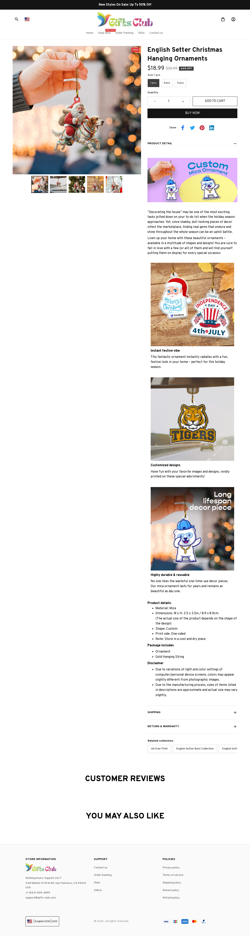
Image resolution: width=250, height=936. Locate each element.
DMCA (98, 890)
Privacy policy (171, 867)
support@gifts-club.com (40, 897)
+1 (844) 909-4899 (37, 892)
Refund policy (171, 897)
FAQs (97, 882)
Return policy (171, 890)
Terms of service (173, 875)
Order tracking (103, 875)
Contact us (100, 867)
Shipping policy (172, 882)
